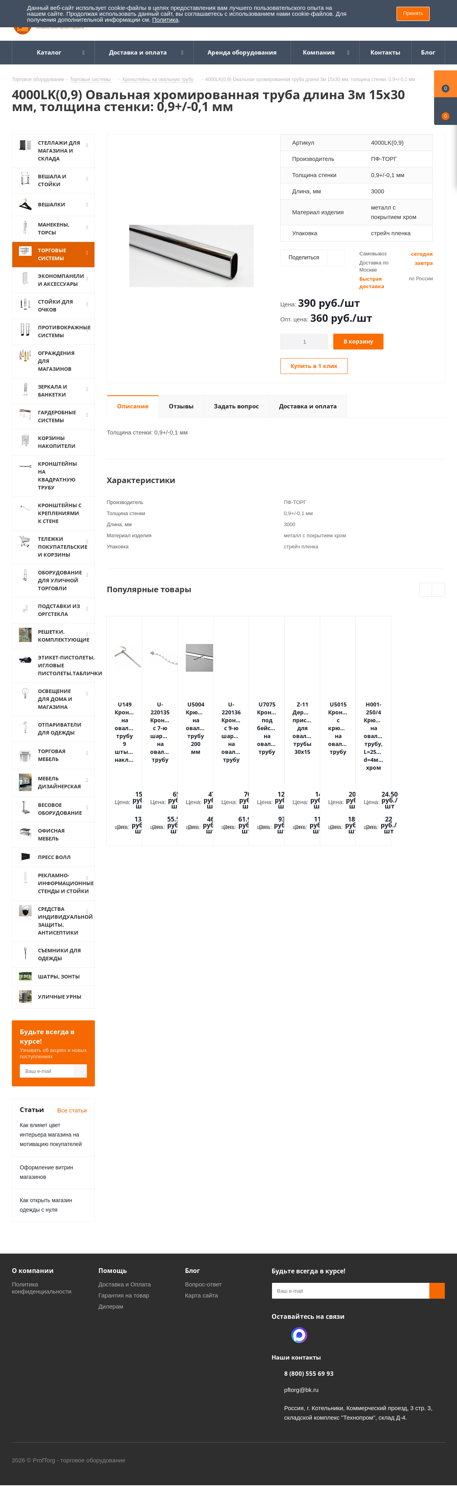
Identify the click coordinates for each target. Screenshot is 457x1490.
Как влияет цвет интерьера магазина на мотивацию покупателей (51, 1142)
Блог (192, 1278)
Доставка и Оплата (124, 1292)
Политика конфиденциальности (42, 1296)
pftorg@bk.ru (301, 1397)
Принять (413, 13)
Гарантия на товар (123, 1303)
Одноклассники (279, 1343)
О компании (33, 1278)
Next (438, 590)
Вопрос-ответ (203, 1292)
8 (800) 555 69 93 (309, 1381)
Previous (425, 590)
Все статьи (72, 1118)
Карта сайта (201, 1303)
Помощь (112, 1278)
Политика (165, 19)
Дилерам (110, 1314)
